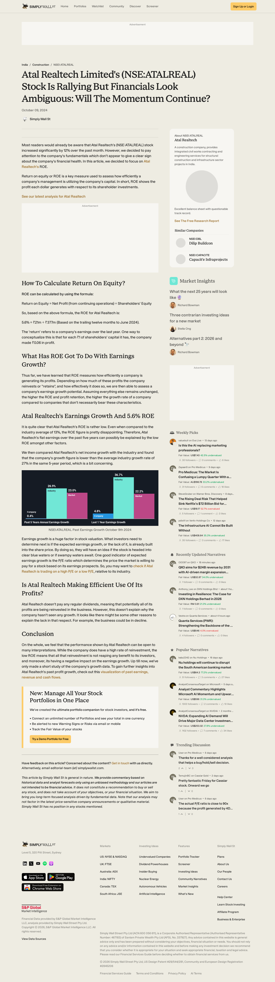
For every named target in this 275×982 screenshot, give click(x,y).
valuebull (183, 440)
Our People (224, 871)
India (25, 64)
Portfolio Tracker (188, 856)
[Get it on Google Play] (61, 877)
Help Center (225, 897)
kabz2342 (184, 657)
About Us (223, 864)
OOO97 (183, 562)
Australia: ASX (109, 871)
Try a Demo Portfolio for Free (50, 739)
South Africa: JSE (111, 894)
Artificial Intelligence (152, 894)
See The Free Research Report (196, 221)
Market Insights (188, 886)
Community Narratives (192, 879)
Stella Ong (184, 328)
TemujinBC (185, 775)
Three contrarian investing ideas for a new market (199, 318)
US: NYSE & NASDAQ (113, 856)
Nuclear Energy (149, 879)
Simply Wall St (40, 119)
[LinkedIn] (25, 863)
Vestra (182, 615)
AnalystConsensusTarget (192, 684)
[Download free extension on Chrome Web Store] (43, 887)
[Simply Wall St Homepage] (39, 6)
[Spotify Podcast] (45, 863)
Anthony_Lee (186, 589)
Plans (220, 856)
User (181, 752)
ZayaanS (183, 467)
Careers (222, 886)
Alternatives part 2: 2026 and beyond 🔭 (196, 341)
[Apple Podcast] (51, 863)
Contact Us (224, 879)
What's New (186, 894)
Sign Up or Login (243, 6)
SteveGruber (185, 494)
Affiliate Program (228, 912)
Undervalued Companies (154, 856)
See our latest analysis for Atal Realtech (53, 196)
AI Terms (196, 973)
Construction (40, 64)
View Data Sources (34, 939)
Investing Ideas (188, 871)
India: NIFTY (107, 879)
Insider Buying (148, 871)
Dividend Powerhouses (153, 864)
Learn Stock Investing (231, 904)
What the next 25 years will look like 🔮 (198, 294)
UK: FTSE (106, 864)
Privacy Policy (177, 973)
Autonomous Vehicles (153, 886)
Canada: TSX (108, 886)
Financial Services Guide (115, 973)
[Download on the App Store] (34, 877)
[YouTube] (38, 864)
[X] (31, 863)
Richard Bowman (188, 305)
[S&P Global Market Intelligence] (34, 909)
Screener (184, 864)
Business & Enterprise (231, 919)
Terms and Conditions (149, 973)
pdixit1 (182, 520)
